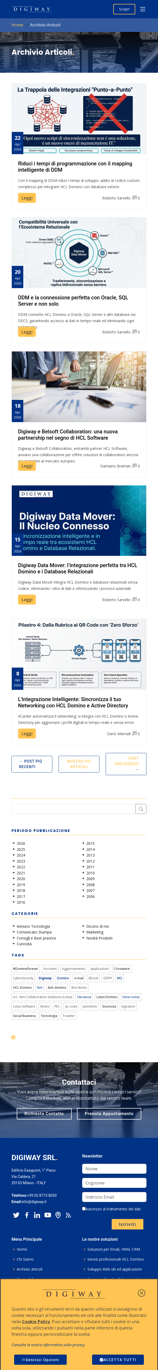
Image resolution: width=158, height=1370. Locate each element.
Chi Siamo (25, 1259)
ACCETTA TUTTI (118, 1359)
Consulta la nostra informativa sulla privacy (48, 1344)
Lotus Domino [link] (107, 997)
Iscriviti (127, 1224)
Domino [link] (63, 978)
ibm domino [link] (57, 987)
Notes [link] (44, 1006)
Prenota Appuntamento (109, 1113)
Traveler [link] (69, 1016)
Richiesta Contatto (44, 1113)
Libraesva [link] (84, 997)
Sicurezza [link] (109, 1006)
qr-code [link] (71, 1006)
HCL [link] (119, 978)
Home (17, 25)
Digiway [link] (45, 978)
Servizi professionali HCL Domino (115, 1259)
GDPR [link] (107, 978)
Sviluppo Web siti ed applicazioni (114, 1269)
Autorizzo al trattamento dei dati (111, 1208)
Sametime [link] (89, 1006)
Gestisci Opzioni (40, 1359)
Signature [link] (128, 1006)
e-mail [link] (78, 978)
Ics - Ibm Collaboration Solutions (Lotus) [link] (42, 997)
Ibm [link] (40, 987)
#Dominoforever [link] (25, 968)
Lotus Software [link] (24, 1006)
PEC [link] (57, 1006)
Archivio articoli (29, 1269)
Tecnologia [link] (49, 1016)
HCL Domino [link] (22, 987)
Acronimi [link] (50, 968)
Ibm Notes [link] (79, 987)
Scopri (124, 9)
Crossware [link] (122, 968)
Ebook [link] (93, 978)
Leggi (26, 198)
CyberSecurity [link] (23, 978)
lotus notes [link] (131, 997)
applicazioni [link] (100, 968)
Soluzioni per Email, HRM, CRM (113, 1249)
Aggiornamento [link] (73, 968)
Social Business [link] (24, 1016)
